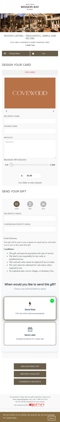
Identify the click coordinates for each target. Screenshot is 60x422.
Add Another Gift (30, 366)
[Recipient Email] (30, 218)
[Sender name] (30, 131)
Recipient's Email (13, 214)
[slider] (30, 93)
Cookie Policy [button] (11, 418)
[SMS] (30, 203)
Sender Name (10, 126)
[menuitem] (16, 53)
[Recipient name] (30, 121)
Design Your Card (16, 65)
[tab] (30, 72)
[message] (30, 149)
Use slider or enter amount (30, 182)
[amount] (30, 176)
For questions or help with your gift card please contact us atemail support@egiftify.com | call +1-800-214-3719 (30, 398)
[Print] (43, 203)
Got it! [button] (51, 418)
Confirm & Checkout (30, 382)
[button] (16, 53)
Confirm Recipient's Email (17, 224)
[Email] (17, 203)
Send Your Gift (14, 191)
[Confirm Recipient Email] (30, 229)
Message (8, 138)
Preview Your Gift (30, 374)
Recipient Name (12, 116)
